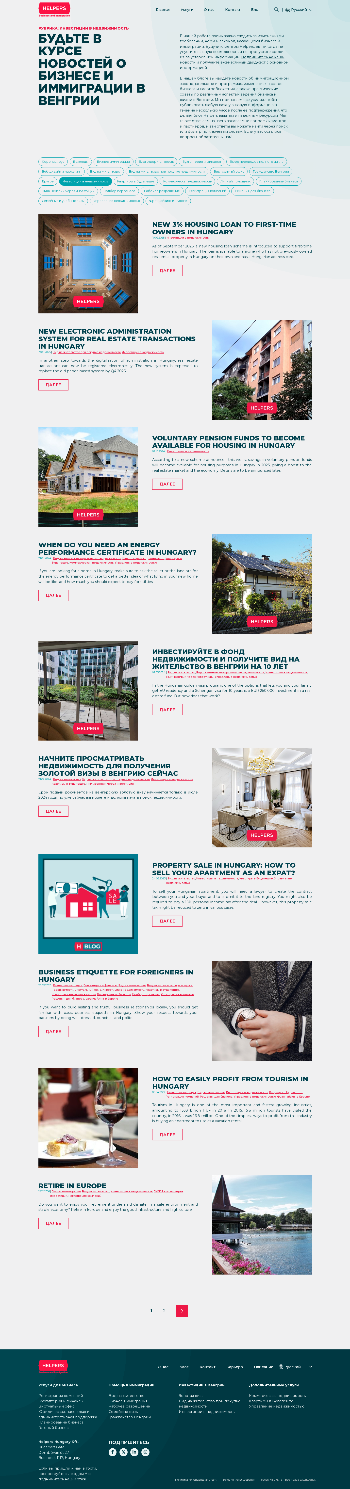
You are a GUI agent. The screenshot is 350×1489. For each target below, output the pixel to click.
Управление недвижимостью (273, 208)
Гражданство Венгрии (104, 185)
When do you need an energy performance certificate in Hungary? (107, 573)
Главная (163, 9)
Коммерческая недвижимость (68, 197)
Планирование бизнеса (169, 197)
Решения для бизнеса (161, 208)
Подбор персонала (285, 197)
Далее (167, 292)
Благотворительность (169, 162)
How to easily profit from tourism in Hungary (216, 1103)
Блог (255, 9)
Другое (141, 185)
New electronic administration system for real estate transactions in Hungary (115, 359)
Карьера (235, 1367)
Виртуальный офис (59, 185)
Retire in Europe (77, 1205)
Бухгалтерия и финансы (220, 162)
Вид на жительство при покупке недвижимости (245, 174)
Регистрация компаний (111, 208)
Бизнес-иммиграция (122, 162)
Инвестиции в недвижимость (184, 185)
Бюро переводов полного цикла (70, 174)
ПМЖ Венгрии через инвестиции (229, 197)
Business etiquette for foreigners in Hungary (93, 996)
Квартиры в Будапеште (239, 185)
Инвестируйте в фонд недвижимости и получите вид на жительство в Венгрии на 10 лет (230, 685)
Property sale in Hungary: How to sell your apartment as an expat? (227, 893)
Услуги (187, 9)
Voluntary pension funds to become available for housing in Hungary (231, 466)
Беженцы (85, 162)
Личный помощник (121, 197)
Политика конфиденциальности (196, 1479)
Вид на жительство (178, 174)
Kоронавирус (54, 162)
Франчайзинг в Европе (62, 220)
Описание (263, 1367)
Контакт (232, 9)
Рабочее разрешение (61, 208)
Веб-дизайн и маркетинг (129, 174)
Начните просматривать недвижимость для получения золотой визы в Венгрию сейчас (115, 792)
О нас (209, 9)
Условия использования (239, 1479)
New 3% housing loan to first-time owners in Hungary (225, 249)
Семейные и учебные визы (214, 208)
